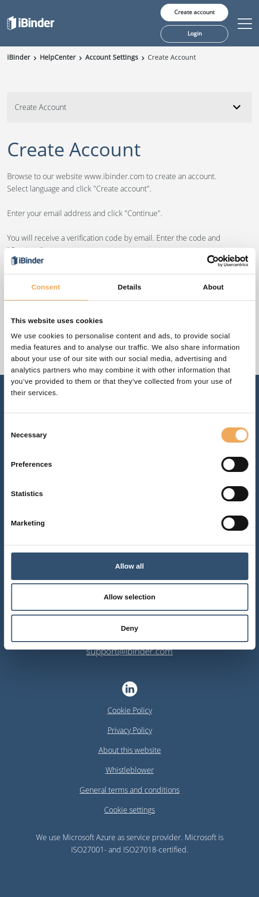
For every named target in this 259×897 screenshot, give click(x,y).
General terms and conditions (129, 790)
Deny (129, 628)
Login (195, 33)
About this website (129, 750)
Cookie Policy (129, 710)
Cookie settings (129, 810)
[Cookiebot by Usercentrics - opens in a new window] (206, 261)
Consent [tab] (45, 287)
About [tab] (213, 287)
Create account (194, 12)
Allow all (129, 566)
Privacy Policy (129, 730)
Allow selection (129, 597)
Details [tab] (130, 287)
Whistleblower (130, 770)
